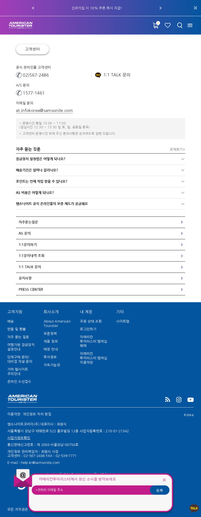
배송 (10, 321)
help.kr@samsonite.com (40, 462)
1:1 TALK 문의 (30, 267)
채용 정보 (51, 341)
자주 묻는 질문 (18, 337)
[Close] (164, 479)
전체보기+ (177, 149)
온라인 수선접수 (19, 381)
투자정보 (50, 357)
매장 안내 (51, 349)
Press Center (31, 289)
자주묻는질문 (28, 222)
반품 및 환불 (16, 329)
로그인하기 (88, 329)
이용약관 (13, 414)
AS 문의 (25, 233)
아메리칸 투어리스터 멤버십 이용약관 (93, 358)
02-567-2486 (34, 455)
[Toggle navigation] (191, 25)
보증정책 (50, 333)
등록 (159, 490)
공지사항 (25, 278)
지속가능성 (52, 365)
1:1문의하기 (28, 244)
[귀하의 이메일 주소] (101, 490)
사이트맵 (122, 321)
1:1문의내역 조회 (32, 255)
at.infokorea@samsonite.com (44, 110)
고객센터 (32, 49)
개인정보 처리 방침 (37, 414)
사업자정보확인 (18, 438)
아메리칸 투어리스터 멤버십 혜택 (93, 341)
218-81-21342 (117, 431)
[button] (33, 8)
